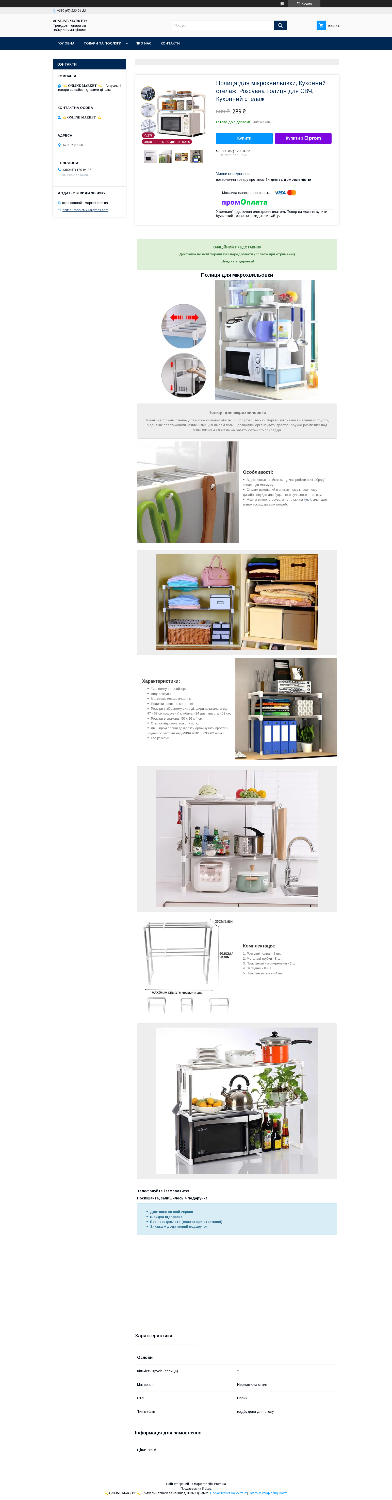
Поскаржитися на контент (228, 1493)
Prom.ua (220, 1484)
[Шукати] (280, 25)
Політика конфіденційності (268, 1493)
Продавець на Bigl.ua (196, 1488)
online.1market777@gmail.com (85, 210)
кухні (307, 499)
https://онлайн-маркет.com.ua (85, 202)
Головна (65, 43)
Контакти (170, 43)
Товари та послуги (102, 43)
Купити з (303, 138)
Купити (244, 138)
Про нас (144, 43)
